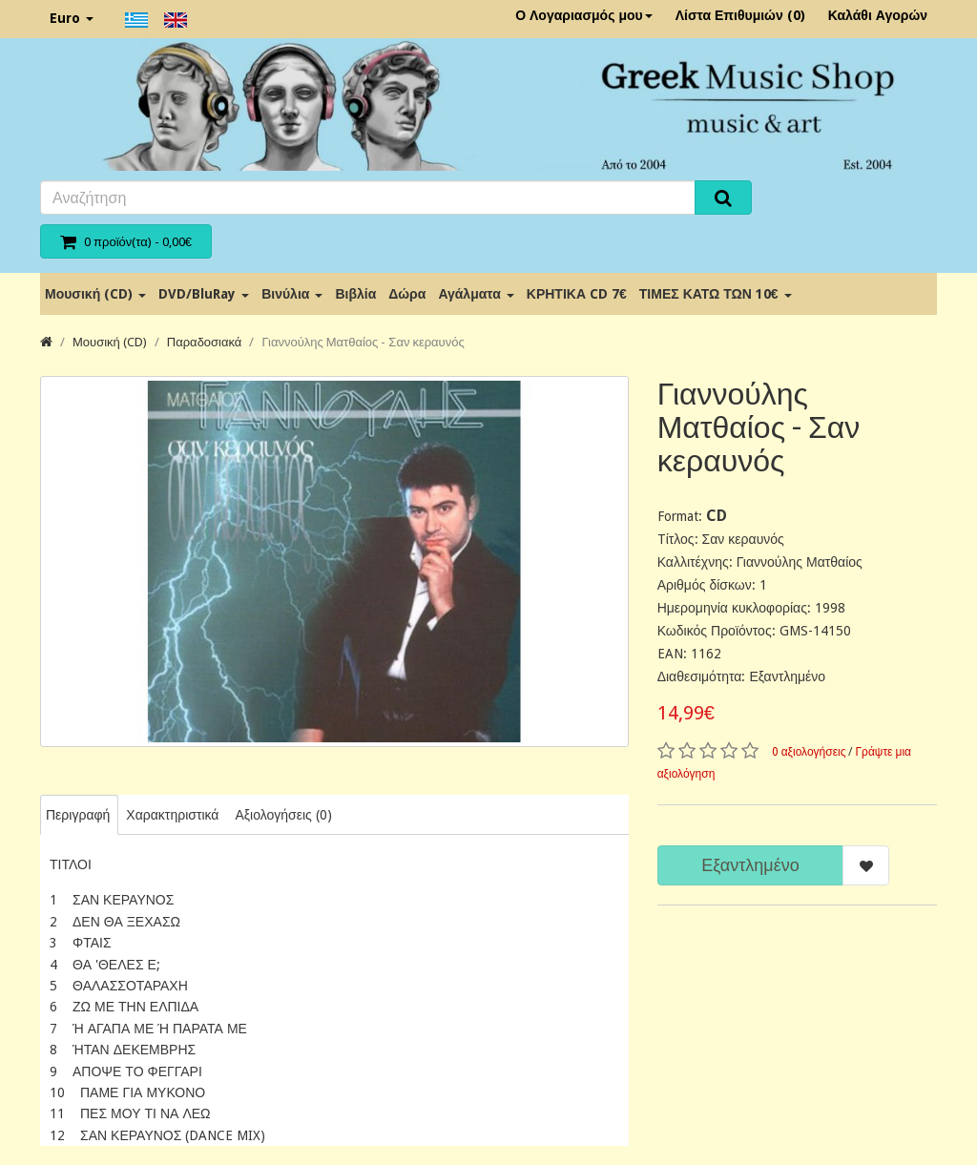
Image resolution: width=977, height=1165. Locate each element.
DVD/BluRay (203, 294)
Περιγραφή (78, 814)
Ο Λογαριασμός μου (584, 15)
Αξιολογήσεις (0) (283, 814)
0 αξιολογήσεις (809, 752)
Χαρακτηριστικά (172, 814)
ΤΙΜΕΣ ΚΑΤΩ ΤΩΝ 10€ (715, 294)
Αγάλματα (475, 294)
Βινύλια (291, 294)
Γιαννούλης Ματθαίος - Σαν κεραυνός (362, 342)
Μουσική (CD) (95, 294)
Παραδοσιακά (204, 342)
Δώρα (407, 294)
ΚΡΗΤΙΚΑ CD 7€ (577, 294)
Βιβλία (355, 294)
